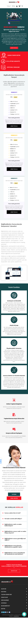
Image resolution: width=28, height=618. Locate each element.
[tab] (14, 513)
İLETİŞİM (14, 495)
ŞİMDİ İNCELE (14, 48)
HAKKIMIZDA (16, 616)
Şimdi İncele (14, 571)
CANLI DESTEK (14, 498)
